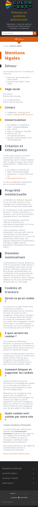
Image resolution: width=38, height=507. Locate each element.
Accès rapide (7, 502)
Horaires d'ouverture (12, 468)
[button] (16, 39)
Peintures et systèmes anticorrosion (19, 16)
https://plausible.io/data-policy (16, 454)
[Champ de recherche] (17, 33)
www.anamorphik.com (16, 178)
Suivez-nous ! (8, 483)
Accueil (5, 46)
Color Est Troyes (10, 478)
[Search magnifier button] (34, 33)
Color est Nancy (9, 473)
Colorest (12, 493)
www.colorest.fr (16, 71)
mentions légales (23, 493)
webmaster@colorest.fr (23, 114)
